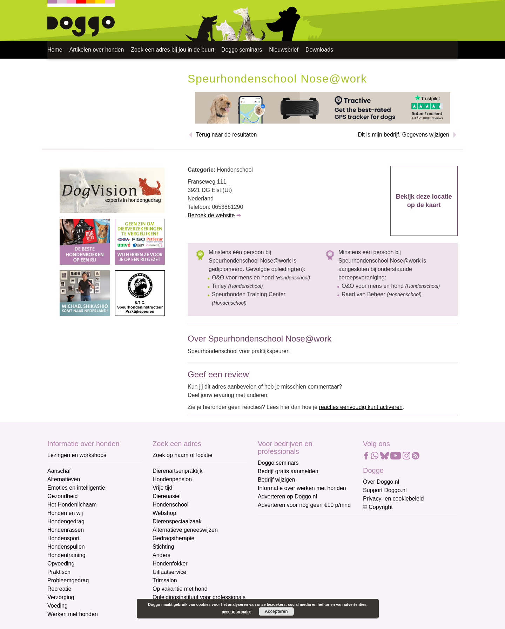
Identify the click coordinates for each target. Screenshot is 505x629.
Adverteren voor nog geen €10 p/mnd (304, 505)
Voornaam (271, 547)
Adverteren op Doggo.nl (287, 496)
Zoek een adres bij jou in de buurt (172, 50)
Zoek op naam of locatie (183, 455)
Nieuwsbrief (283, 50)
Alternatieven (63, 479)
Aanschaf (59, 471)
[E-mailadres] (308, 535)
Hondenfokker (170, 564)
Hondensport (63, 538)
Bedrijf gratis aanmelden (288, 471)
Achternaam (273, 570)
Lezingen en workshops (76, 455)
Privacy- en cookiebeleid (393, 499)
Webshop (164, 513)
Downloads (319, 50)
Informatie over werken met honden (302, 488)
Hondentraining (66, 555)
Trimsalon (165, 580)
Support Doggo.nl (385, 490)
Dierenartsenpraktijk (177, 471)
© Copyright (378, 507)
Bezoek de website (211, 215)
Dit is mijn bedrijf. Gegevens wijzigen (403, 135)
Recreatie (59, 589)
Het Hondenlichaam (72, 505)
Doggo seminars (241, 50)
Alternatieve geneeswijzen (185, 530)
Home (54, 50)
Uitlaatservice (169, 572)
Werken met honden (72, 614)
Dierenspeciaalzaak (177, 521)
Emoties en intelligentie (76, 488)
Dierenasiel (167, 496)
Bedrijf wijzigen (276, 480)
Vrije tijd (162, 488)
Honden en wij (65, 513)
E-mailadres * (275, 523)
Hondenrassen (65, 530)
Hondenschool (170, 505)
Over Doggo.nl (381, 482)
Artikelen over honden (96, 50)
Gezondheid (62, 496)
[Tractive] (322, 107)
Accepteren (276, 611)
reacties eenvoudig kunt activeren (360, 407)
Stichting (163, 547)
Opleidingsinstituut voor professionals (199, 597)
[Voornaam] (308, 558)
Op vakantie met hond (180, 589)
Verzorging (60, 597)
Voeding (57, 606)
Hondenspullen (66, 547)
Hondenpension (172, 479)
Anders (161, 555)
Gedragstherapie (173, 538)
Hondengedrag (66, 521)
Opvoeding (60, 564)
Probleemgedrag (68, 580)
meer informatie (236, 611)
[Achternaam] (308, 581)
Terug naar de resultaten (226, 135)
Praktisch (58, 572)
